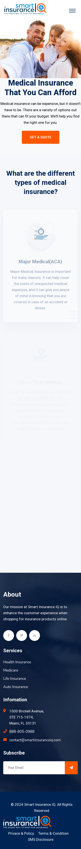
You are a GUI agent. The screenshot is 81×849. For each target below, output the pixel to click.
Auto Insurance (15, 686)
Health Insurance (17, 662)
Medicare (10, 670)
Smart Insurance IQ (40, 804)
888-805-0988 (21, 731)
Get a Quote (40, 137)
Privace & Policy (21, 833)
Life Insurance (14, 678)
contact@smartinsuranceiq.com (35, 740)
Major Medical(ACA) (40, 262)
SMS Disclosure (40, 839)
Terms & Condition (53, 833)
